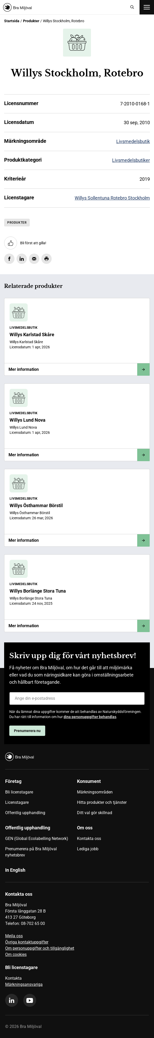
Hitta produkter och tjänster (102, 802)
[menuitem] (41, 799)
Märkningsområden (95, 792)
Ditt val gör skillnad (94, 812)
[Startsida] (64, 7)
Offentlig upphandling (25, 812)
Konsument (89, 781)
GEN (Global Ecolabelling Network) (36, 838)
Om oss (85, 827)
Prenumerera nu (27, 731)
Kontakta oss (89, 838)
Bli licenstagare (19, 792)
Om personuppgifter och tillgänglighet (39, 948)
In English (15, 870)
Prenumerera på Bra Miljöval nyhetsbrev (31, 852)
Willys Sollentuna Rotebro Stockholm (112, 198)
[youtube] (29, 1000)
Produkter (31, 21)
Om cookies (16, 954)
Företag (13, 781)
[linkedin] (11, 1000)
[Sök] (132, 7)
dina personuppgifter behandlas (90, 717)
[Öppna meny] (146, 7)
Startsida (11, 21)
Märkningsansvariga (24, 984)
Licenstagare (17, 802)
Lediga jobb (87, 848)
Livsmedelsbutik (133, 141)
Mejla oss (14, 935)
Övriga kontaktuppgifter (26, 942)
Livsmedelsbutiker (131, 160)
